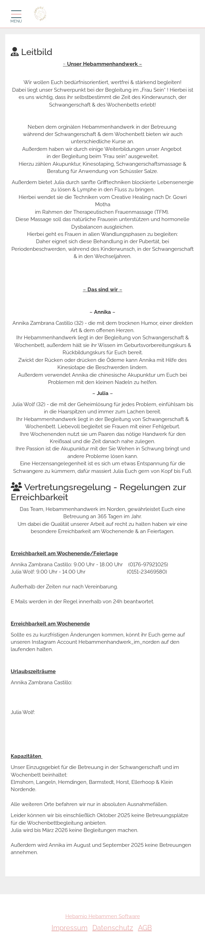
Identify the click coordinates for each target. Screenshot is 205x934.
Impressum (69, 928)
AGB (145, 928)
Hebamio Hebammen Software (102, 916)
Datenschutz (112, 928)
